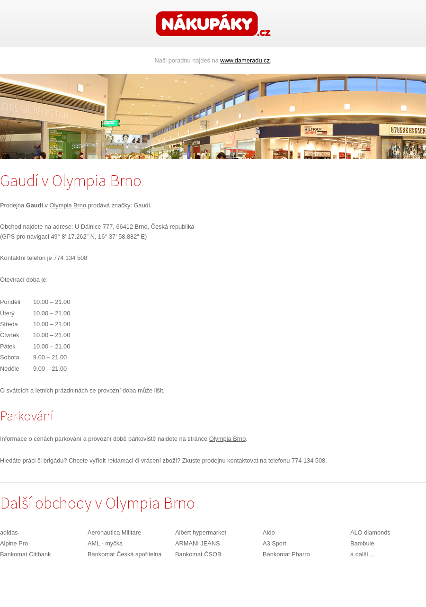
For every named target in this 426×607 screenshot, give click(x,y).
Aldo (269, 532)
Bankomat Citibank (25, 554)
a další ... (362, 554)
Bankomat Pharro (286, 554)
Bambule (362, 543)
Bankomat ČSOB (198, 554)
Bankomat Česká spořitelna (125, 554)
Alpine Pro (14, 543)
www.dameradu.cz (245, 60)
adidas (9, 532)
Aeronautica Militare (114, 532)
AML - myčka (105, 543)
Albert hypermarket (200, 532)
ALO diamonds (370, 532)
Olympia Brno (68, 205)
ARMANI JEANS (197, 543)
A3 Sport (274, 543)
